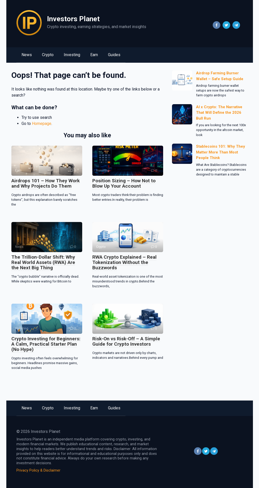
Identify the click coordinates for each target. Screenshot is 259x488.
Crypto (48, 54)
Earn (94, 54)
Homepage (41, 123)
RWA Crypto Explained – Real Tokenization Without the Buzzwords (124, 262)
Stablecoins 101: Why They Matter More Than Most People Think (220, 152)
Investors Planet (73, 19)
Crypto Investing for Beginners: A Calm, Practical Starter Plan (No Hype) (45, 344)
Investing (72, 54)
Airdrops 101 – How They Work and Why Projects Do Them (45, 183)
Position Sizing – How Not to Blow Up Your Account (124, 183)
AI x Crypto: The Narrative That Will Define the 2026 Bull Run (219, 113)
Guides (114, 54)
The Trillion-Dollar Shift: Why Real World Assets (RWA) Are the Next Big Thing (43, 262)
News (26, 54)
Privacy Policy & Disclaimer (38, 470)
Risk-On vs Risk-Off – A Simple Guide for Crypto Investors (126, 341)
